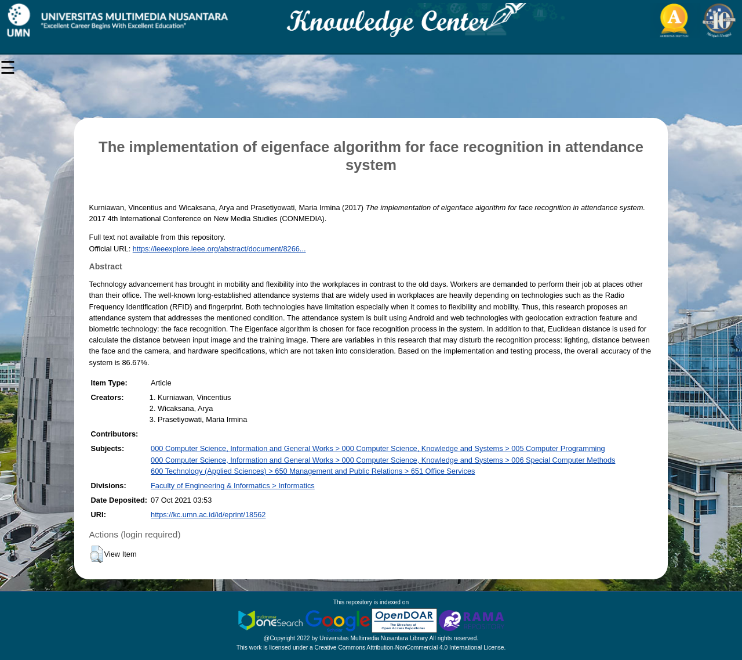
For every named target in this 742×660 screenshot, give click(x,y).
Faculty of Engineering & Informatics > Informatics (233, 485)
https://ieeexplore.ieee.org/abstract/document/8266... (219, 248)
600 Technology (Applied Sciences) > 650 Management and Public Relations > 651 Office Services (313, 471)
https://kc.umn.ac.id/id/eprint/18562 (208, 514)
